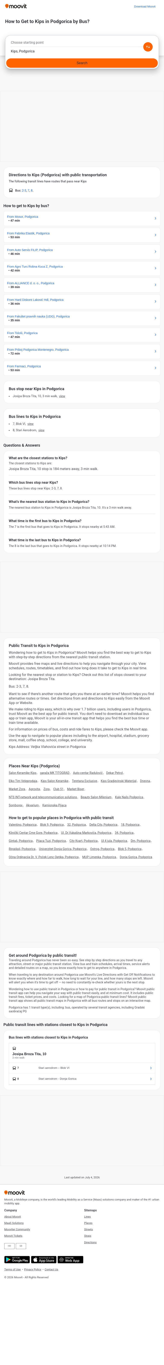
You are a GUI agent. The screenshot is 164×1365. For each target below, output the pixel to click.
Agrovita (34, 789)
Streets (88, 1229)
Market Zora (17, 789)
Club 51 (58, 789)
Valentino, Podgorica (23, 824)
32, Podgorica (76, 824)
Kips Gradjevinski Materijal (118, 781)
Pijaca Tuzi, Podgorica (51, 841)
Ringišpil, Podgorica (22, 849)
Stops (87, 1235)
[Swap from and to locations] (148, 47)
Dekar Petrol (114, 773)
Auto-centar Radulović (88, 773)
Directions (90, 1242)
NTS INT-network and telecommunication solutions (43, 797)
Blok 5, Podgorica (129, 849)
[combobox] (82, 43)
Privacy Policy (32, 1269)
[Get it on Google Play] (16, 1259)
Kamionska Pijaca (54, 805)
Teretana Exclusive (84, 781)
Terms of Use (12, 1269)
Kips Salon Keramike (54, 781)
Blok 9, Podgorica (52, 824)
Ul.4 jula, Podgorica (114, 841)
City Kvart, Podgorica (83, 841)
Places (88, 1223)
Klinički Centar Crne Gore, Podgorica (33, 832)
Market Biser (75, 789)
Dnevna (145, 781)
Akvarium (32, 805)
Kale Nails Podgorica (129, 797)
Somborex (15, 805)
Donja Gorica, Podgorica (136, 857)
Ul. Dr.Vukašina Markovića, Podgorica (86, 832)
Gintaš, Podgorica (21, 841)
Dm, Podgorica (141, 841)
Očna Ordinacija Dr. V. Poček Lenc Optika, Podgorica (44, 857)
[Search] (82, 63)
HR (9, 1246)
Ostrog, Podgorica (102, 849)
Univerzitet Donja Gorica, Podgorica (63, 849)
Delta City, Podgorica (103, 824)
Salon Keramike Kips (22, 773)
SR (21, 1246)
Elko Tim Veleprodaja (23, 781)
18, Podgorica (130, 824)
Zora (47, 789)
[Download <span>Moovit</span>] (145, 6)
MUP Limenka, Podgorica (99, 857)
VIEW (62, 396)
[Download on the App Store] (43, 1259)
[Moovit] (16, 6)
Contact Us (51, 1269)
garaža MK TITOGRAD (54, 773)
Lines (87, 1216)
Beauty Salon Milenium (96, 797)
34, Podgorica (124, 832)
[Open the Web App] (70, 1259)
